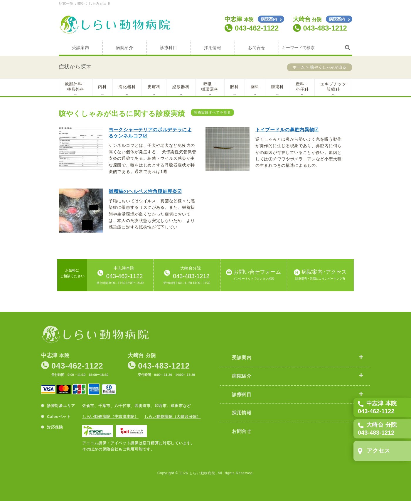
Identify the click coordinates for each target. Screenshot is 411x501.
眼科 (234, 86)
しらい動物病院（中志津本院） (110, 416)
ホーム (299, 67)
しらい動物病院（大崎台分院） (172, 416)
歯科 (255, 86)
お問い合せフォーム (253, 275)
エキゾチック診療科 (333, 87)
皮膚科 (153, 86)
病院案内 (269, 19)
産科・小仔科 (302, 87)
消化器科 (127, 86)
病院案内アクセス (320, 275)
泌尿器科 (180, 86)
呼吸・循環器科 (209, 87)
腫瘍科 (277, 86)
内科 (102, 86)
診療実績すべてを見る (212, 112)
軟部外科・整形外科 (76, 87)
